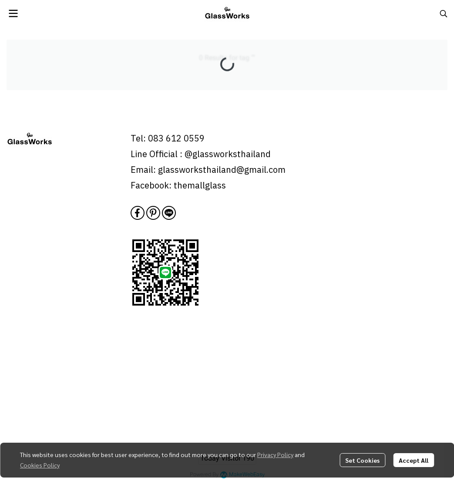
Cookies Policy (40, 465)
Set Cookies (362, 460)
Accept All (413, 460)
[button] (443, 13)
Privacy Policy (275, 454)
